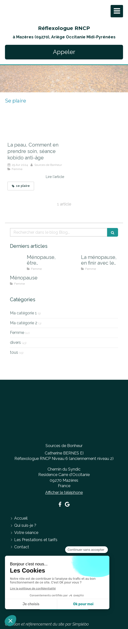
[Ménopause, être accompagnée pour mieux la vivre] (17, 262)
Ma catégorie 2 (23, 323)
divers (15, 342)
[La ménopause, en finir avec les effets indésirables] (71, 262)
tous (14, 352)
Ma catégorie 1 (23, 313)
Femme (17, 332)
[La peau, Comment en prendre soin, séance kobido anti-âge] (35, 128)
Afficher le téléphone (64, 492)
